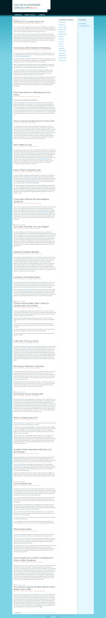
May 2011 (61, 43)
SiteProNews (53, 616)
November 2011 (63, 29)
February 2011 (62, 50)
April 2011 (61, 46)
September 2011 (63, 34)
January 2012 (62, 24)
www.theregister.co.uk (84, 25)
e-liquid (17, 423)
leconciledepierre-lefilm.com (27, 6)
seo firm (31, 346)
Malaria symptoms (44, 211)
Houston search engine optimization (22, 56)
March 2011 (61, 48)
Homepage (18, 14)
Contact (42, 14)
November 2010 (63, 58)
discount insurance (43, 159)
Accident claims (17, 464)
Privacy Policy (30, 14)
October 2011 (62, 31)
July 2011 (61, 39)
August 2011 (62, 36)
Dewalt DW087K (27, 289)
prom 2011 (48, 132)
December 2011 (63, 27)
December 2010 (63, 55)
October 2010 (62, 60)
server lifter (16, 534)
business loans (33, 181)
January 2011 (62, 53)
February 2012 (62, 22)
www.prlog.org (82, 23)
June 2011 (61, 41)
